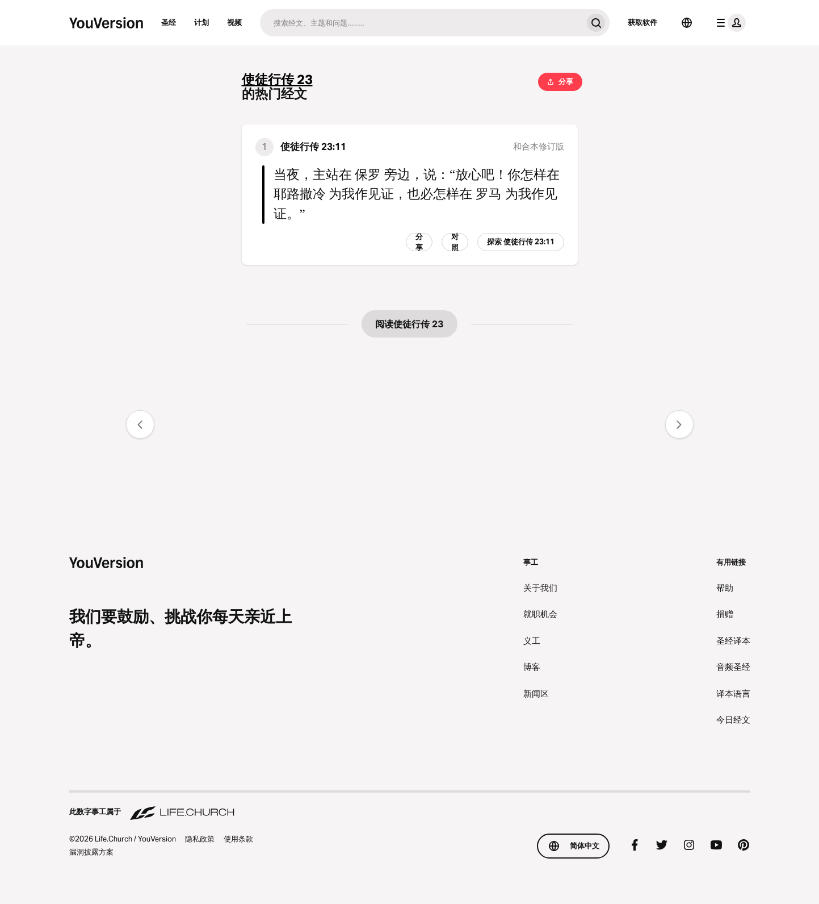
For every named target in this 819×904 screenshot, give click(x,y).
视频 (234, 22)
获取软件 (642, 22)
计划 (201, 22)
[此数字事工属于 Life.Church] (409, 806)
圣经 (168, 22)
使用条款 (238, 838)
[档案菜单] (728, 22)
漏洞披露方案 (91, 851)
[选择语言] (686, 22)
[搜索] (421, 23)
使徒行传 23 (277, 80)
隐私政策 (200, 838)
